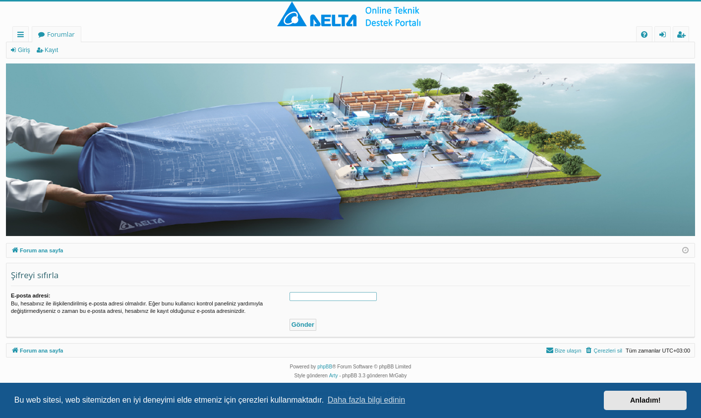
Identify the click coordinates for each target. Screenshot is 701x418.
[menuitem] (644, 34)
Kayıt (51, 50)
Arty (333, 375)
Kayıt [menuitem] (683, 36)
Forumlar (61, 34)
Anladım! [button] (645, 400)
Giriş (24, 50)
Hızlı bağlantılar (22, 36)
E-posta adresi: (30, 296)
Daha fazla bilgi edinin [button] (367, 400)
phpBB (324, 366)
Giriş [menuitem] (665, 36)
